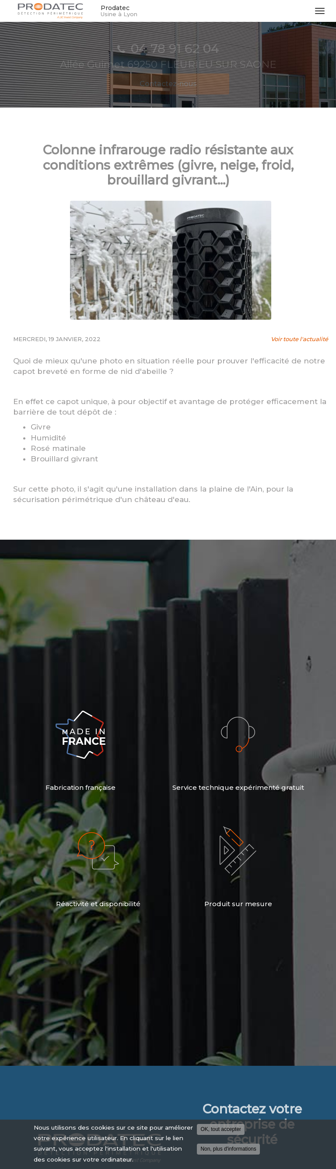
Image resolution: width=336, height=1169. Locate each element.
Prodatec (203, 11)
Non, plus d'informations (228, 1149)
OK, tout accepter (220, 1129)
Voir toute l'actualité (299, 338)
